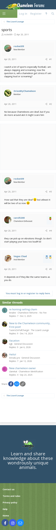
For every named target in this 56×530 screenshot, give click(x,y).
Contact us (8, 489)
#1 (50, 59)
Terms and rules (11, 496)
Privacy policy (10, 502)
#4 (50, 230)
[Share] (46, 59)
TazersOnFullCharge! (19, 330)
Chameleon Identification (31, 371)
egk (11, 343)
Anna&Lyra (14, 357)
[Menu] (4, 13)
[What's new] (46, 13)
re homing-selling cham (23, 309)
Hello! (12, 354)
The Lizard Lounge (40, 330)
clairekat (13, 371)
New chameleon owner (22, 368)
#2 (50, 104)
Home (6, 515)
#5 (50, 269)
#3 (50, 191)
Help (5, 509)
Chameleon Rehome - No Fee (32, 312)
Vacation (14, 340)
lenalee (12, 312)
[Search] (53, 13)
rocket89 (8, 34)
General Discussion (23, 343)
